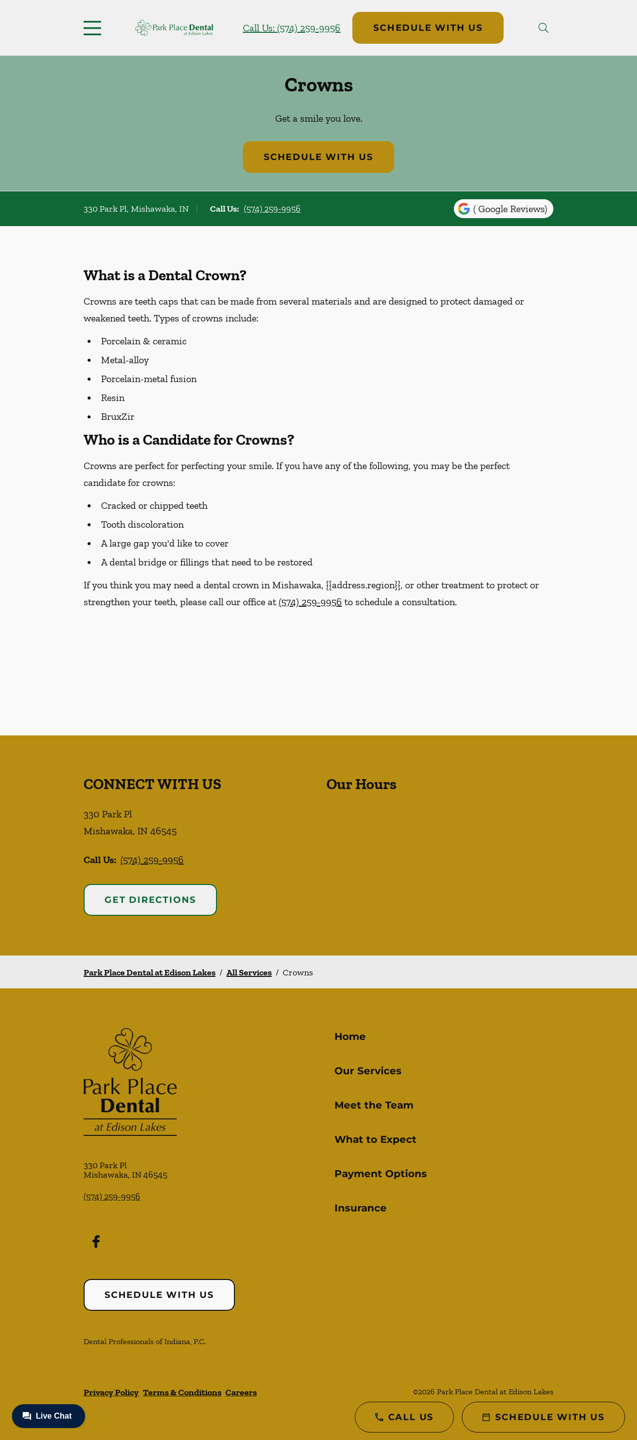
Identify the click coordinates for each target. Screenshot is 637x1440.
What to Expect (375, 1139)
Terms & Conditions (182, 1392)
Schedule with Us (428, 27)
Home (350, 1036)
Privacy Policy (111, 1392)
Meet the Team (374, 1105)
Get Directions (150, 899)
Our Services (368, 1071)
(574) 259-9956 (272, 208)
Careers (241, 1392)
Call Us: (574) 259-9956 (291, 28)
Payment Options (380, 1174)
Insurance (360, 1208)
